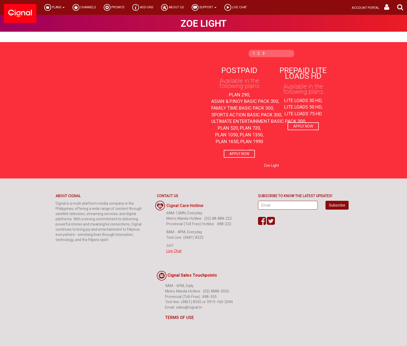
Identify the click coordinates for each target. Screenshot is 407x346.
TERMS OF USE (175, 317)
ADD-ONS (142, 7)
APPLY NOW (239, 154)
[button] (400, 7)
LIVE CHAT (235, 7)
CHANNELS (84, 7)
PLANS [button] (54, 7)
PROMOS (114, 7)
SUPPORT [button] (204, 7)
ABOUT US (172, 7)
